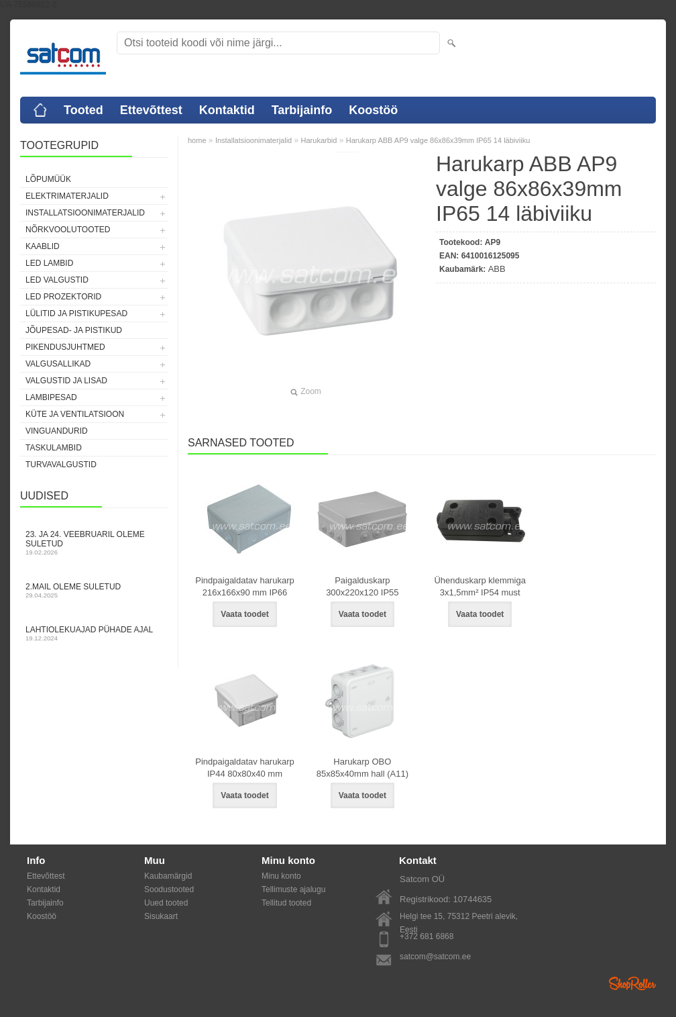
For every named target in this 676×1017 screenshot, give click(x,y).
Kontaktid (227, 110)
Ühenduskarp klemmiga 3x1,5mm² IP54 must (480, 586)
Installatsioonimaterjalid (85, 212)
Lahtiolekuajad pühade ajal (93, 633)
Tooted (83, 110)
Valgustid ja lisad (66, 380)
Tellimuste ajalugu (293, 889)
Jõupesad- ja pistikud (73, 330)
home (197, 140)
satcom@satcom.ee (435, 956)
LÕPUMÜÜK (48, 179)
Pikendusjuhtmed (65, 347)
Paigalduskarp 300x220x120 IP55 (362, 586)
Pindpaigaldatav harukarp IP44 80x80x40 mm (244, 768)
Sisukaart (161, 916)
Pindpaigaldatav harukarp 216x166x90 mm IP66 (244, 586)
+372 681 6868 (426, 936)
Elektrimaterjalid (67, 196)
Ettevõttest (151, 110)
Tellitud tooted (286, 903)
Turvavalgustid (61, 464)
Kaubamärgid (168, 876)
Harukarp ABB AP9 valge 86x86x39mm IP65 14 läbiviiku (438, 140)
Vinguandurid (56, 431)
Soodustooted (169, 889)
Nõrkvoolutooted (67, 229)
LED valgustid (57, 280)
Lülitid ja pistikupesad (76, 313)
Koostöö (373, 110)
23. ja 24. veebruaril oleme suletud (93, 543)
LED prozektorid (63, 296)
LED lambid (49, 263)
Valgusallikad (58, 364)
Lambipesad (51, 397)
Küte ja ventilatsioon (74, 414)
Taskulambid (53, 447)
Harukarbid (319, 140)
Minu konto (281, 876)
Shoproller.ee (632, 983)
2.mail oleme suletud (93, 590)
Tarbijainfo (302, 110)
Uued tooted (166, 903)
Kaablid (42, 246)
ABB (497, 269)
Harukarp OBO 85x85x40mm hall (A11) (362, 768)
